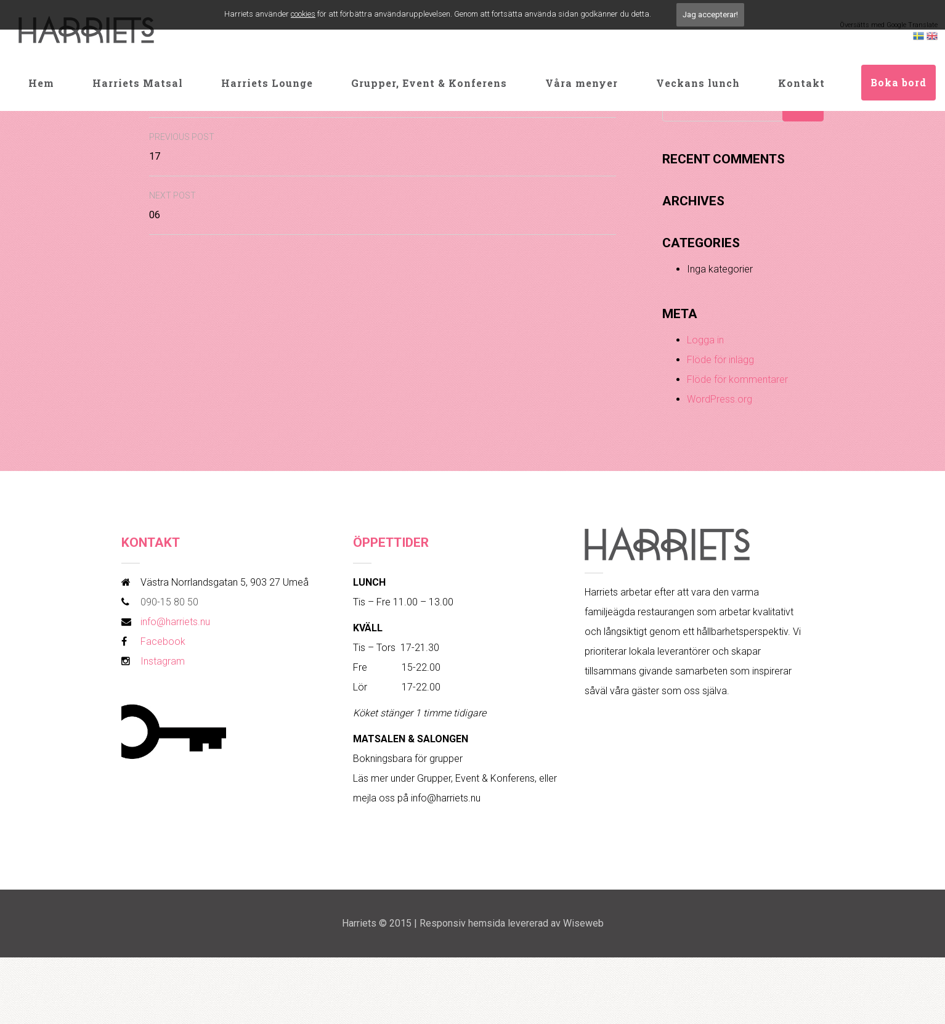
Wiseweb (583, 923)
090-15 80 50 (169, 602)
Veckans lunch (698, 82)
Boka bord (898, 82)
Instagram (162, 661)
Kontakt (801, 82)
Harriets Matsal (137, 82)
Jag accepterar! (710, 14)
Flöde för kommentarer (737, 379)
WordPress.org (719, 399)
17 (181, 147)
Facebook (162, 641)
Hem (41, 82)
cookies (303, 13)
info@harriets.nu (175, 622)
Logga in (705, 340)
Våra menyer (581, 82)
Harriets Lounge (267, 82)
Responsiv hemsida (462, 923)
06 (172, 205)
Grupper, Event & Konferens (429, 82)
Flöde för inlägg (720, 360)
